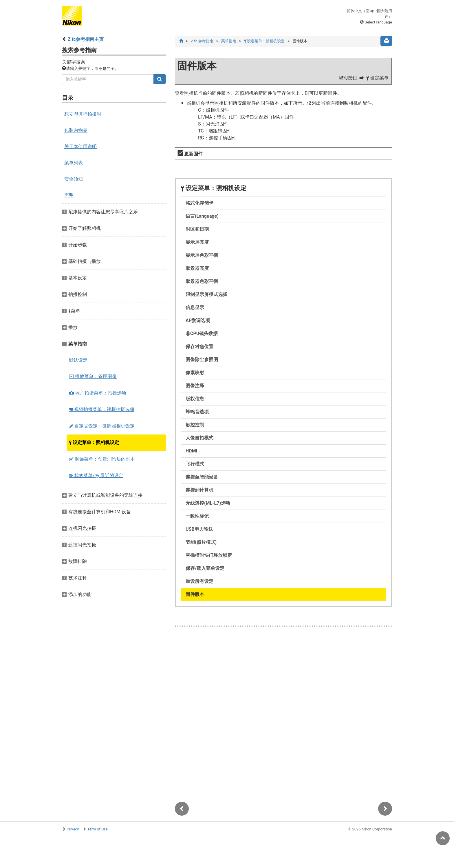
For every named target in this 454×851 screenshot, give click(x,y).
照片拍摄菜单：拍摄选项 (97, 393)
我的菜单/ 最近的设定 (96, 475)
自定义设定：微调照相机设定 (102, 426)
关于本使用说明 (80, 146)
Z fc (202, 41)
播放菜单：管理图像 (93, 376)
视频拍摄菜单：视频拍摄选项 (101, 409)
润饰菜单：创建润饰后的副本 (102, 459)
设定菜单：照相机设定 (94, 442)
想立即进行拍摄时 (82, 114)
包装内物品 (75, 130)
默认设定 (78, 360)
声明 (69, 195)
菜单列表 (73, 163)
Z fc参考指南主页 (86, 39)
